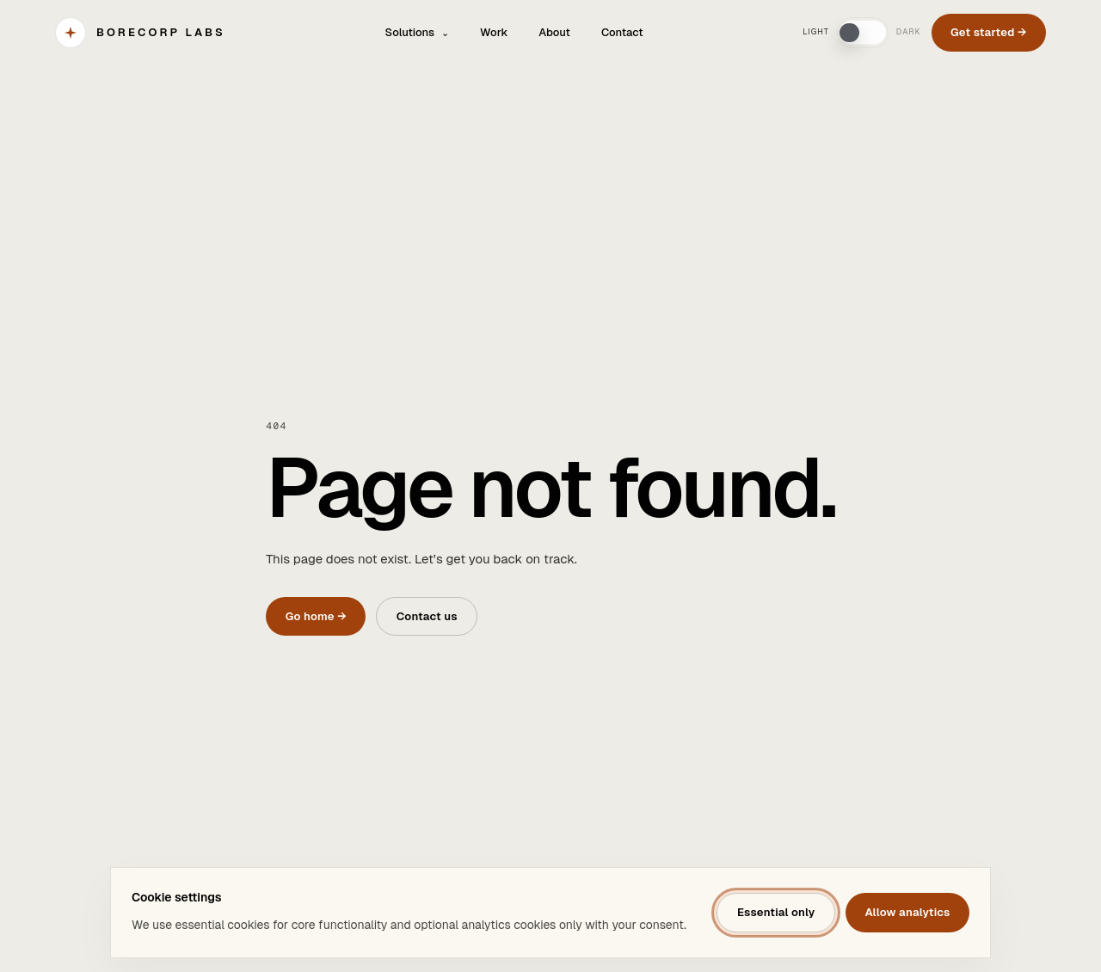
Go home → (316, 616)
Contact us (427, 616)
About (554, 32)
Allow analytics (907, 912)
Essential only (776, 912)
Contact (622, 32)
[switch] (863, 32)
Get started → (988, 32)
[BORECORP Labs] (140, 33)
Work (493, 32)
